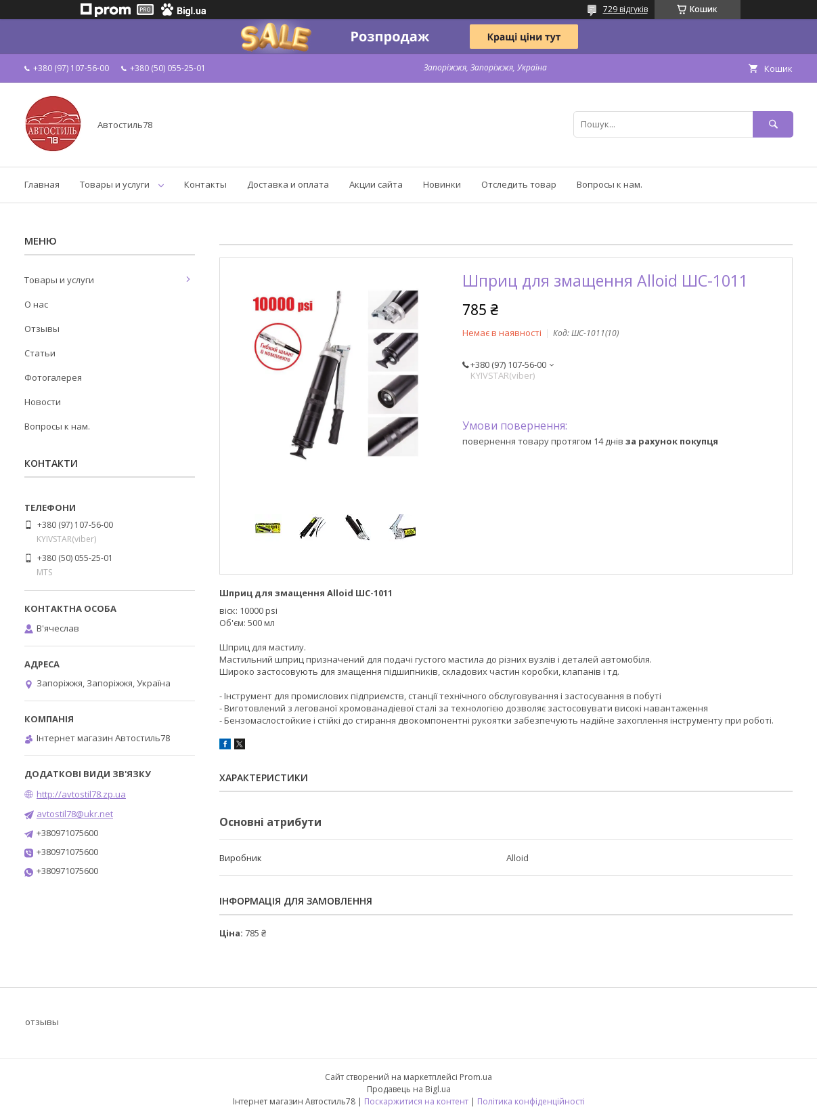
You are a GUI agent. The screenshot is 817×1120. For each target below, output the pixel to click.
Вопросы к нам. (609, 184)
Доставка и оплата (288, 184)
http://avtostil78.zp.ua (81, 794)
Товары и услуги (115, 184)
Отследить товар (518, 184)
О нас (36, 304)
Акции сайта (376, 184)
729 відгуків (625, 9)
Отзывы (42, 329)
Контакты (205, 184)
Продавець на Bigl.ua (409, 1089)
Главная (42, 184)
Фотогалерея (53, 377)
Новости (42, 402)
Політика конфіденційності (531, 1101)
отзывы (42, 1022)
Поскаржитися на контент (416, 1101)
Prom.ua (476, 1077)
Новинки (442, 184)
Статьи (40, 353)
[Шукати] (773, 124)
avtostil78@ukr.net (75, 813)
